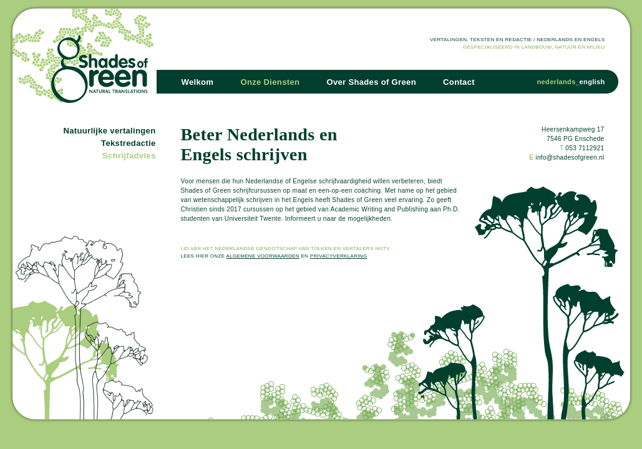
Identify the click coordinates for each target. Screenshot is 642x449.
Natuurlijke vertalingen (109, 130)
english (592, 81)
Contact (459, 82)
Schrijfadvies (128, 155)
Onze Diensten (269, 82)
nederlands (556, 81)
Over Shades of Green (371, 82)
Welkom (198, 82)
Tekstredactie (128, 143)
